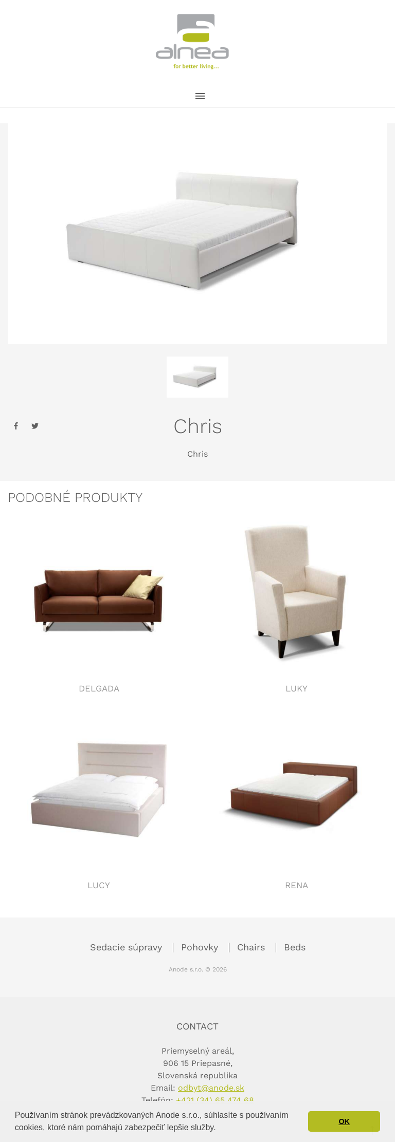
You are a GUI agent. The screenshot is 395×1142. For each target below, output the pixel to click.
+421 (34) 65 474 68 (215, 1100)
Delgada (99, 688)
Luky (296, 688)
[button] (219, 1128)
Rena (296, 885)
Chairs (252, 947)
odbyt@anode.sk (211, 1088)
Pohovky (201, 947)
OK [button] (344, 1121)
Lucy (98, 885)
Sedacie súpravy (127, 947)
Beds (295, 947)
